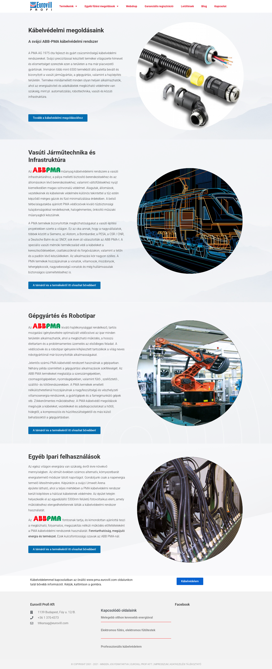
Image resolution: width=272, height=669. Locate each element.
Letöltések (187, 6)
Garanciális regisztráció (159, 6)
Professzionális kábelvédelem (121, 646)
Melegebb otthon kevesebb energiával (127, 617)
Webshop (131, 6)
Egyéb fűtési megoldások (101, 6)
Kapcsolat (220, 6)
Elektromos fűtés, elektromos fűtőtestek (128, 630)
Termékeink (68, 6)
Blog (204, 6)
